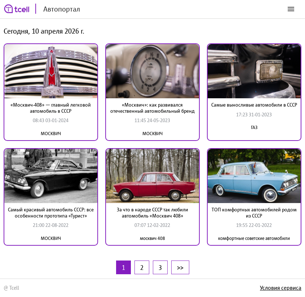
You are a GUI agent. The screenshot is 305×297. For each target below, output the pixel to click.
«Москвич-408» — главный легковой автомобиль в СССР (50, 108)
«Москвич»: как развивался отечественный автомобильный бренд (152, 108)
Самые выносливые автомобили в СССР (254, 105)
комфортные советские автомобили (254, 238)
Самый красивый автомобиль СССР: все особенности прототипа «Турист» (51, 213)
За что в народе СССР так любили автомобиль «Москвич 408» (152, 213)
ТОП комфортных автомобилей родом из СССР (254, 213)
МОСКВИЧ (51, 133)
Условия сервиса (280, 287)
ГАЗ (254, 127)
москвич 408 (152, 238)
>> (180, 267)
